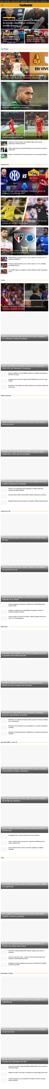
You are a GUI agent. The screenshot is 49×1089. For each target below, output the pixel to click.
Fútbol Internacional (9, 17)
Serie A (37, 1)
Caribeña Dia (24, 1)
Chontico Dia (44, 1)
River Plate (7, 1)
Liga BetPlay (30, 35)
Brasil (1, 1)
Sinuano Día (31, 1)
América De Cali (15, 1)
